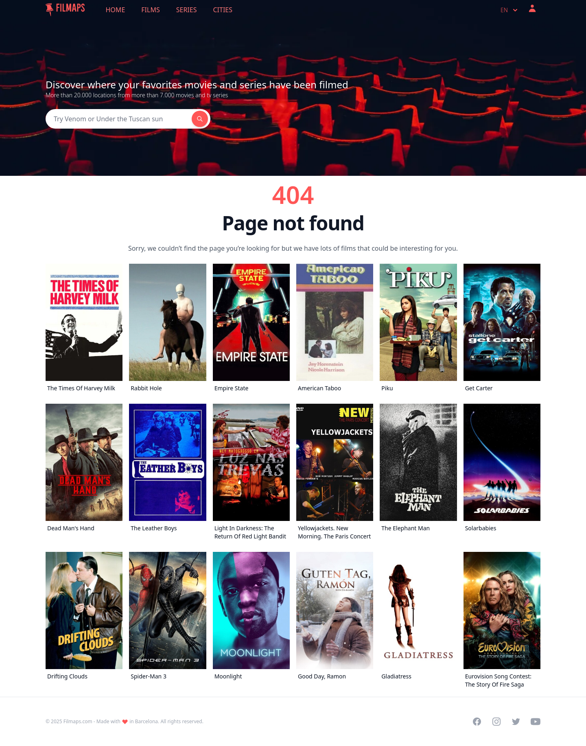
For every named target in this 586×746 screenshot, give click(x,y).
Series (186, 9)
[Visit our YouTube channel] (535, 721)
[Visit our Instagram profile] (496, 721)
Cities (222, 9)
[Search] (119, 119)
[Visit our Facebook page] (477, 721)
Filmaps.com (77, 721)
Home (115, 9)
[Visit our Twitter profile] (516, 721)
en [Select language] (510, 10)
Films (150, 9)
